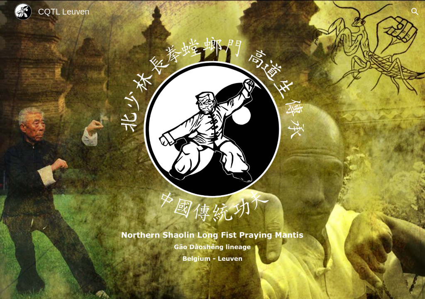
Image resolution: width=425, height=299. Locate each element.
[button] (415, 12)
